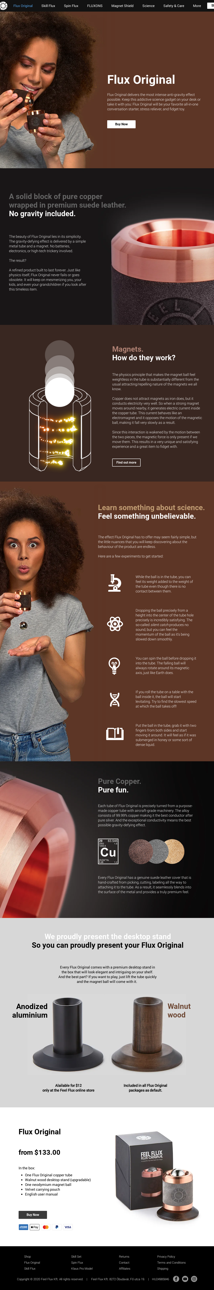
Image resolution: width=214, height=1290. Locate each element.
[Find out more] (126, 463)
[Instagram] (194, 1279)
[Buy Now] (121, 124)
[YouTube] (185, 1279)
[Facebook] (176, 1279)
